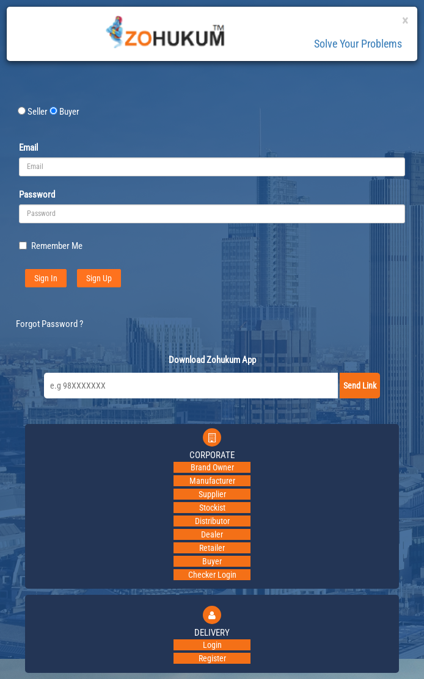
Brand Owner (212, 467)
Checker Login (212, 575)
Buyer (212, 561)
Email (28, 147)
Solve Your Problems (358, 43)
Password (37, 194)
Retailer (212, 548)
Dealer (212, 534)
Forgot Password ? (49, 323)
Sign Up (99, 278)
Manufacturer (212, 481)
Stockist (212, 507)
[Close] (405, 21)
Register (212, 658)
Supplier (212, 494)
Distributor (212, 521)
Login (212, 645)
